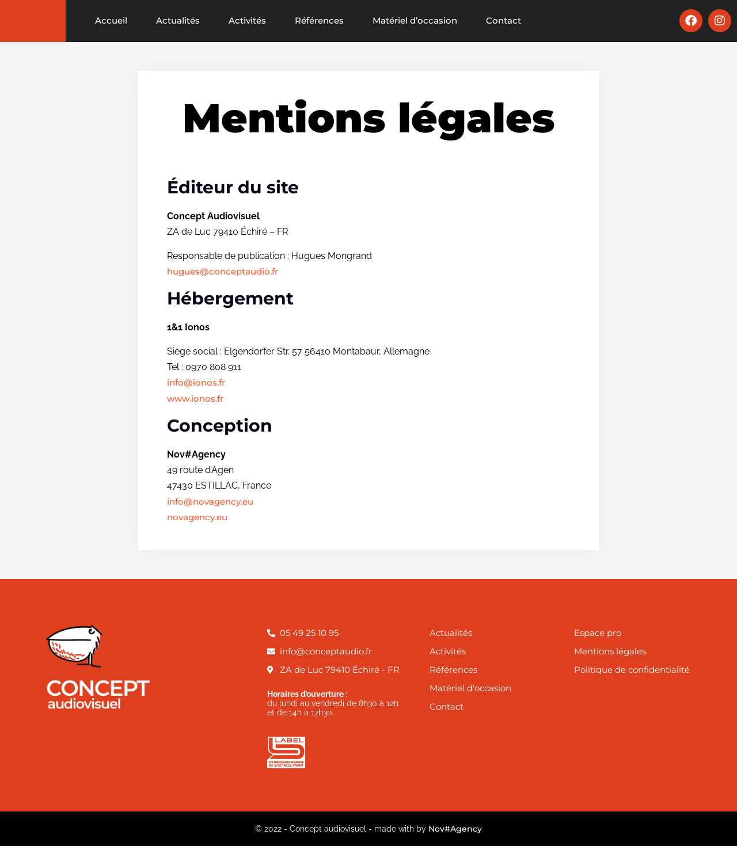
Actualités (178, 20)
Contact (503, 20)
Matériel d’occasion (415, 20)
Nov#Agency (455, 829)
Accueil (111, 20)
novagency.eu (197, 517)
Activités (247, 20)
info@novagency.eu (210, 501)
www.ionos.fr (195, 398)
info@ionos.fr (196, 382)
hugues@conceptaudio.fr (222, 271)
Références (319, 20)
